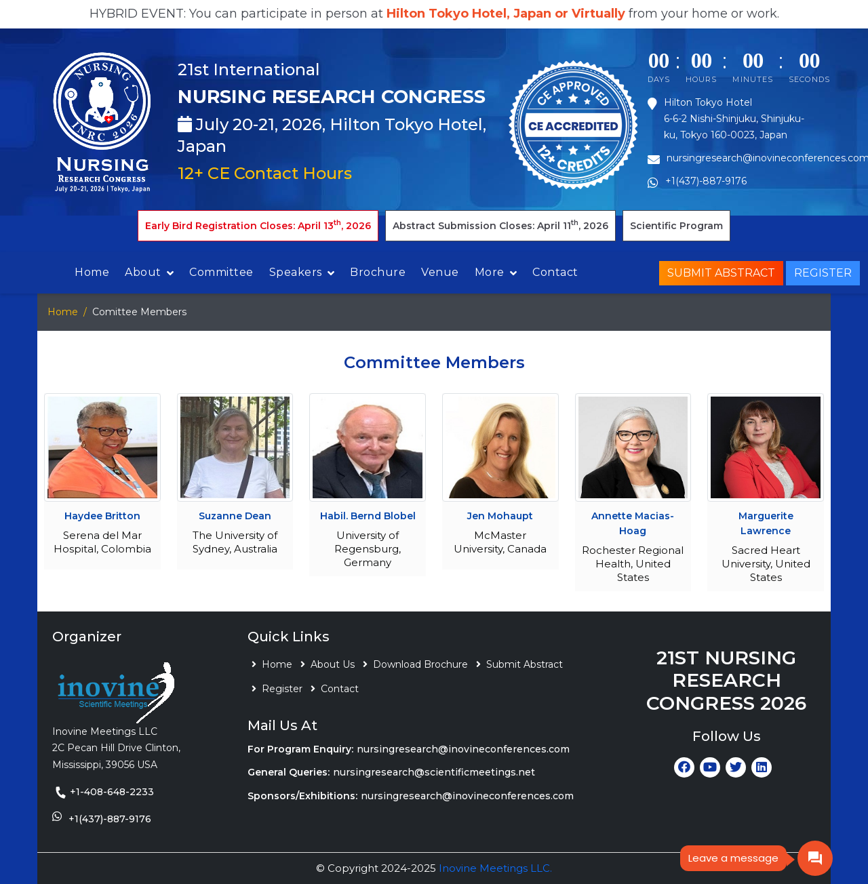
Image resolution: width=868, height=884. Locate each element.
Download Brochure (420, 664)
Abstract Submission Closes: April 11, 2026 (500, 224)
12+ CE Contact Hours (265, 173)
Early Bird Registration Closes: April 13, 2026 (258, 224)
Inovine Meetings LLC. (495, 868)
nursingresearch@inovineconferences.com (463, 749)
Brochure (378, 272)
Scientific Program (676, 226)
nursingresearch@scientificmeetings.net (434, 772)
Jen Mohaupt (500, 516)
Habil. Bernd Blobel (368, 516)
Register (823, 272)
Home (92, 272)
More (490, 272)
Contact (555, 272)
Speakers (295, 272)
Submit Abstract (721, 272)
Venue (440, 272)
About (143, 272)
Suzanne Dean (235, 516)
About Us (333, 664)
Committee (221, 272)
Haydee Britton (102, 516)
